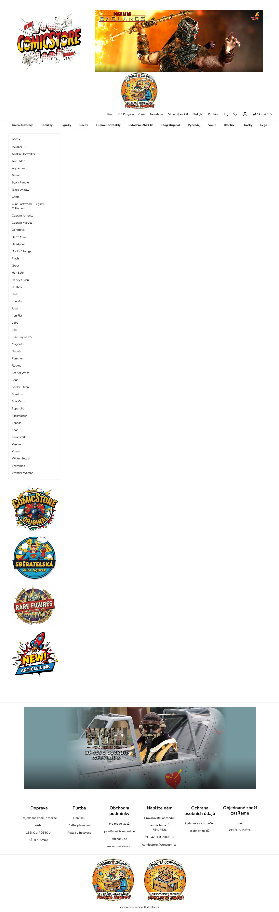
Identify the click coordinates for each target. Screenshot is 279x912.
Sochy (83, 125)
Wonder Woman (22, 473)
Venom (16, 444)
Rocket (16, 366)
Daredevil (18, 230)
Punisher (17, 358)
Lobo (15, 323)
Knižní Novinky (22, 125)
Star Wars (18, 401)
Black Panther (21, 182)
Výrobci (17, 147)
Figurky (65, 125)
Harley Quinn (20, 280)
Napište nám (160, 808)
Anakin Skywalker (23, 154)
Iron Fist (17, 316)
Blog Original (170, 125)
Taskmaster (19, 416)
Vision (16, 451)
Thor (15, 430)
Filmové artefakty (108, 125)
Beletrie (229, 125)
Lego (263, 125)
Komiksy (47, 125)
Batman (17, 175)
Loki (14, 330)
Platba (79, 808)
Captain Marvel (22, 223)
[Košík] (257, 114)
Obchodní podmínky (119, 811)
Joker (15, 308)
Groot (15, 266)
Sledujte (197, 114)
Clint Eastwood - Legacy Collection (28, 206)
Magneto (17, 344)
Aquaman (18, 168)
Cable (16, 197)
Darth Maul (19, 237)
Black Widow (20, 190)
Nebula (16, 351)
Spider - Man (20, 387)
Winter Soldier (21, 458)
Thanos (16, 423)
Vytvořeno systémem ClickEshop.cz (139, 907)
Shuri (15, 380)
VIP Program (126, 114)
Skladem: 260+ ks (140, 125)
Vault (212, 125)
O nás (142, 114)
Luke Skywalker (22, 337)
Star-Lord (18, 394)
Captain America (22, 216)
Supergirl (18, 408)
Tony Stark (19, 437)
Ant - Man (18, 161)
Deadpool (18, 244)
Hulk (15, 294)
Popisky (213, 114)
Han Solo (18, 273)
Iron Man (17, 301)
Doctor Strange (22, 251)
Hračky (247, 125)
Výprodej (194, 125)
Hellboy (17, 287)
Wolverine (18, 466)
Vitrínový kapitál (178, 114)
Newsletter (157, 114)
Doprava (39, 808)
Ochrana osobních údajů (199, 811)
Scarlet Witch (20, 373)
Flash (15, 258)
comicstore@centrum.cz (159, 845)
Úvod (110, 114)
